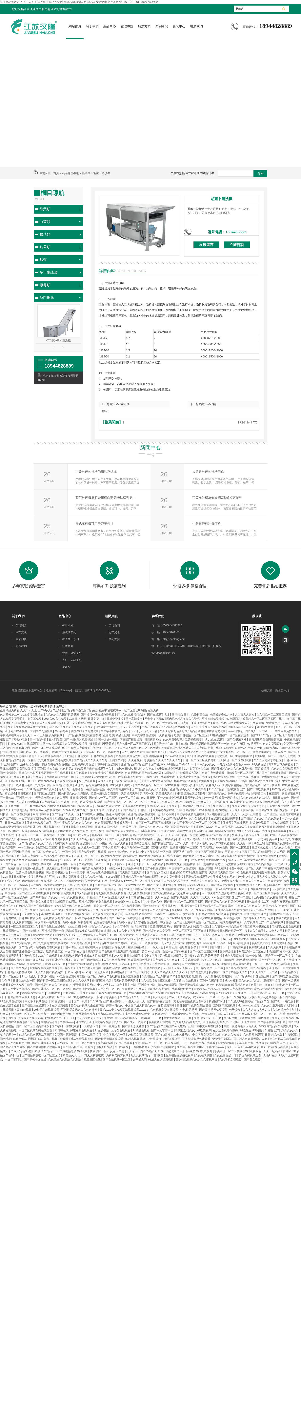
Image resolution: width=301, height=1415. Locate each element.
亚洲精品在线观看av (198, 876)
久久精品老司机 (131, 905)
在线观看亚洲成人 (121, 785)
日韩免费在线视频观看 (198, 1051)
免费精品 (215, 822)
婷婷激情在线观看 (185, 781)
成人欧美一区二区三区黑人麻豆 (213, 997)
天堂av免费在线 (135, 885)
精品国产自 (262, 1001)
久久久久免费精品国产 (285, 768)
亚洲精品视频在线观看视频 (232, 909)
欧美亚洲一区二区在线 (253, 951)
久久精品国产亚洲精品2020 (159, 976)
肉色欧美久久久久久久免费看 (276, 1018)
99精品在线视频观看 (47, 1009)
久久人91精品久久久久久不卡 (169, 972)
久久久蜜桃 (239, 806)
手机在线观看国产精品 (57, 918)
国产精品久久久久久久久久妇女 (260, 818)
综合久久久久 (52, 851)
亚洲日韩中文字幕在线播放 (205, 1026)
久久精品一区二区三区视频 (274, 714)
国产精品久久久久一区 (66, 814)
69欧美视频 (204, 1030)
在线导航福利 (284, 918)
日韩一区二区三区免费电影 (200, 760)
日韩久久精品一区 (54, 964)
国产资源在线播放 (63, 909)
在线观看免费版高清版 (225, 818)
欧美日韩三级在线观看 (145, 943)
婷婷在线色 (220, 722)
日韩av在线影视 (167, 984)
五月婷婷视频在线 (83, 764)
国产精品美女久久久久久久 (36, 843)
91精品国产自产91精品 (109, 885)
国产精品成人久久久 (165, 959)
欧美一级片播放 (229, 797)
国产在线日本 (31, 930)
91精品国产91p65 (178, 764)
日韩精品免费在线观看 (19, 972)
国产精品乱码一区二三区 (269, 993)
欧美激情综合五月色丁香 (251, 885)
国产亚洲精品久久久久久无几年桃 (232, 768)
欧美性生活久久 (185, 1030)
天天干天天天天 (200, 897)
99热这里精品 (129, 1018)
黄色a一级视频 (151, 951)
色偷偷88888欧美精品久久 (232, 984)
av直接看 (236, 801)
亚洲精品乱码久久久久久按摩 (79, 1009)
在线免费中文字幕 (180, 939)
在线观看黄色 (253, 1051)
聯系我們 (196, 26)
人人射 (20, 801)
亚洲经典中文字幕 (23, 722)
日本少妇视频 (104, 1047)
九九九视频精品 (140, 1055)
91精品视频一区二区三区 (94, 864)
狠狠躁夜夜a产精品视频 (215, 835)
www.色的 (209, 943)
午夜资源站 (292, 1034)
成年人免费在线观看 (137, 1013)
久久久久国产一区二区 (264, 972)
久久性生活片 (287, 905)
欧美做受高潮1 (194, 739)
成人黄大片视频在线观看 (53, 1038)
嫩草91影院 (196, 955)
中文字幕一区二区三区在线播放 (152, 822)
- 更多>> (64, 666)
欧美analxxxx (46, 781)
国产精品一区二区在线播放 (217, 905)
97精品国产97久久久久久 (195, 806)
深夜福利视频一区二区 (269, 864)
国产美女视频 (252, 1059)
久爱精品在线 (200, 714)
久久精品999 (243, 976)
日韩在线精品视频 (180, 934)
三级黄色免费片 (262, 847)
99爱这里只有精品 (251, 1030)
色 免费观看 (38, 939)
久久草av (149, 768)
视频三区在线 (92, 1059)
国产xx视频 (81, 1001)
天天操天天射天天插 (132, 872)
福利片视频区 (87, 781)
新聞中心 (179, 26)
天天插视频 (255, 747)
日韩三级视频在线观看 (239, 839)
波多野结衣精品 (30, 764)
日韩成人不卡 (286, 872)
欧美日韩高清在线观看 (284, 835)
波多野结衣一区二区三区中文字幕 (258, 893)
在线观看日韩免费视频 (213, 810)
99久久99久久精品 (55, 718)
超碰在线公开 (172, 1038)
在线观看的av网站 (66, 901)
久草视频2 (250, 922)
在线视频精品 (60, 1005)
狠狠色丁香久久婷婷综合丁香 (18, 943)
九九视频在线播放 (32, 714)
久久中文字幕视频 (130, 930)
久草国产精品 (126, 810)
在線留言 (206, 245)
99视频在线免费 (260, 889)
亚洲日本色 (169, 905)
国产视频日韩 (8, 772)
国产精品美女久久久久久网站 (150, 789)
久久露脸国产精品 (139, 959)
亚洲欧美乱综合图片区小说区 (221, 1022)
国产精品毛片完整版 (177, 880)
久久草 (68, 885)
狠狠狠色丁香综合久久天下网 (250, 835)
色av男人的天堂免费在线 (184, 752)
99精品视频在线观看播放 (190, 793)
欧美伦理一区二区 (182, 909)
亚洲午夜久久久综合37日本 (33, 909)
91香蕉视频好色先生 (128, 756)
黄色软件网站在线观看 (268, 988)
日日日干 (69, 1018)
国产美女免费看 (119, 839)
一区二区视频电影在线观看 (71, 1051)
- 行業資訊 (112, 632)
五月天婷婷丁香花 (163, 997)
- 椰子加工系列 (68, 639)
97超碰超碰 (78, 959)
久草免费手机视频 (282, 943)
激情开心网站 (166, 814)
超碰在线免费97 (213, 864)
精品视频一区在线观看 (55, 772)
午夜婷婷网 (62, 731)
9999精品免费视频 (63, 893)
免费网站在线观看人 (110, 1013)
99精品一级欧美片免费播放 (88, 868)
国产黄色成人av (210, 785)
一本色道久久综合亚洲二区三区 (38, 847)
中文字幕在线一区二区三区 (234, 752)
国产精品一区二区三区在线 (54, 980)
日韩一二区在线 (10, 976)
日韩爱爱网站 (100, 972)
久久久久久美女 (283, 847)
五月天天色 (105, 781)
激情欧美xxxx (74, 930)
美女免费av (133, 901)
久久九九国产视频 (262, 909)
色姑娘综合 (174, 914)
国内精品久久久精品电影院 (270, 897)
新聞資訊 (111, 616)
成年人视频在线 (235, 955)
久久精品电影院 (95, 876)
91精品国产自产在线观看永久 (93, 768)
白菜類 (45, 222)
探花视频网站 (166, 1005)
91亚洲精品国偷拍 (22, 1051)
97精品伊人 (85, 806)
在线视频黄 (118, 972)
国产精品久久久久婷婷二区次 (60, 801)
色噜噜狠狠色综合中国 (60, 776)
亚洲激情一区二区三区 (264, 814)
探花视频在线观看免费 (173, 955)
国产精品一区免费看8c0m (46, 885)
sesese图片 (113, 876)
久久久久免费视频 (115, 959)
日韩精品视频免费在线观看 (213, 914)
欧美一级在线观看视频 (30, 872)
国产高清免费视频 (84, 988)
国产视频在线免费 (149, 968)
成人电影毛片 (241, 964)
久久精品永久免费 (84, 1013)
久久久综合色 (281, 1009)
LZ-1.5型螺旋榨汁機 (58, 340)
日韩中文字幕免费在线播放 (90, 918)
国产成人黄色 (81, 835)
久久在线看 (257, 930)
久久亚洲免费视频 (76, 743)
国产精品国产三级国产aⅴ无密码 (167, 1026)
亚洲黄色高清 (93, 818)
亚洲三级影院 (131, 976)
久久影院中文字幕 (141, 851)
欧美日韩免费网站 (106, 964)
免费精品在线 (221, 806)
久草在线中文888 (262, 984)
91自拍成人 (29, 976)
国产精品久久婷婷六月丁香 (283, 843)
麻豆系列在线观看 (91, 801)
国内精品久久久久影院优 (74, 793)
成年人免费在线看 (21, 984)
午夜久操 (100, 860)
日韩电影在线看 (290, 747)
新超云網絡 (282, 690)
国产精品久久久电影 (13, 1047)
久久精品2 (67, 768)
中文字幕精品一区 (114, 1034)
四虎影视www (216, 1047)
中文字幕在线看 (190, 959)
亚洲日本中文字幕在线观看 (140, 735)
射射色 (200, 826)
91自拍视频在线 (83, 934)
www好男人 (213, 826)
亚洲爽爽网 (205, 781)
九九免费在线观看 (139, 893)
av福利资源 (207, 993)
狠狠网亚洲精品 (102, 980)
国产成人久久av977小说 (154, 826)
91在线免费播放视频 (70, 876)
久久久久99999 (232, 1034)
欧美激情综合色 (118, 851)
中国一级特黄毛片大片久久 (241, 1026)
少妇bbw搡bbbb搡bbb (127, 768)
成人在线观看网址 (57, 868)
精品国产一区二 (73, 939)
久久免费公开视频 (172, 876)
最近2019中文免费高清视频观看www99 (124, 1009)
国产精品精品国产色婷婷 (78, 1047)
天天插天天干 (129, 793)
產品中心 (109, 26)
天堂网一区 (147, 793)
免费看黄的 (166, 735)
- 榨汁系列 (65, 625)
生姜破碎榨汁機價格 (206, 523)
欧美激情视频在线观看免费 (107, 772)
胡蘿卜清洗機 (221, 199)
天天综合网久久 (45, 797)
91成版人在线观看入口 (68, 818)
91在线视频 (101, 1030)
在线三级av (67, 955)
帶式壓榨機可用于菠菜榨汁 (94, 523)
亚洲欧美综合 (153, 880)
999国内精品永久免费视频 (101, 939)
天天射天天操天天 (134, 1001)
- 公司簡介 (19, 625)
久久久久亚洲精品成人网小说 (279, 1005)
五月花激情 (208, 752)
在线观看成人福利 (188, 772)
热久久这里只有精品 (103, 810)
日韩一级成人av (34, 959)
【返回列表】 (245, 422)
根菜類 (45, 234)
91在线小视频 (77, 718)
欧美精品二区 (55, 951)
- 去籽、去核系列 (70, 659)
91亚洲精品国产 (187, 810)
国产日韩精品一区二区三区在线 (52, 988)
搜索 (260, 173)
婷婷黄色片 (259, 793)
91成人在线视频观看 (161, 1059)
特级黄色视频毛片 (261, 822)
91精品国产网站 (15, 964)
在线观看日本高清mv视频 (16, 1009)
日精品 (175, 964)
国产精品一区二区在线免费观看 (172, 918)
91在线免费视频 (67, 781)
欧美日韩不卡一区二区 (208, 1018)
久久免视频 (275, 947)
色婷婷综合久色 (153, 901)
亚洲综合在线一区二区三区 (55, 997)
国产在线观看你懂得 (275, 772)
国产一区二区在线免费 (14, 897)
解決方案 (144, 26)
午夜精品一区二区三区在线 (77, 860)
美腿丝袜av (278, 939)
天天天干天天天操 (168, 835)
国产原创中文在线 (35, 1059)
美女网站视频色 (267, 855)
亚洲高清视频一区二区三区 (201, 922)
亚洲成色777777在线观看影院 (189, 872)
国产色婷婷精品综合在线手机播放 (160, 855)
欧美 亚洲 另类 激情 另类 (181, 947)
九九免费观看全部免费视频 (55, 760)
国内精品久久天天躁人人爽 (251, 1038)
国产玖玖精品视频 (19, 1042)
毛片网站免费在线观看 (286, 926)
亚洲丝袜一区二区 (265, 756)
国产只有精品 (258, 968)
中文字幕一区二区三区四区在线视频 (27, 893)
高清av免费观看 (34, 868)
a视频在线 (275, 885)
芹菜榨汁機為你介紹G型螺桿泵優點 (217, 497)
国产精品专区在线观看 (92, 851)
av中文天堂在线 (114, 880)
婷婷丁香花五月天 (31, 756)
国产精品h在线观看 (159, 1001)
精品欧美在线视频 (223, 776)
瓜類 (43, 260)
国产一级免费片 (40, 1013)
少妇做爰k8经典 (133, 868)
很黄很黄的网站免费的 (62, 806)
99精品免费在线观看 (141, 1034)
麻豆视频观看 (232, 918)
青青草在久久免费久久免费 (56, 889)
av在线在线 (286, 855)
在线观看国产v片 (11, 930)
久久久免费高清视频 (200, 889)
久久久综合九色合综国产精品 (178, 731)
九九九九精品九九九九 (187, 1022)
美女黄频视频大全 (57, 872)
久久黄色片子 (129, 826)
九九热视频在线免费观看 (111, 893)
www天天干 (77, 872)
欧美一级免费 (190, 835)
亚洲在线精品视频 (213, 718)
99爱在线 (221, 868)
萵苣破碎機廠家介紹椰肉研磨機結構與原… (105, 497)
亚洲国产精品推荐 (128, 951)
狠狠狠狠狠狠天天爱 (234, 747)
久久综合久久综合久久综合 (65, 1059)
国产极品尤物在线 (237, 968)
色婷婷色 (78, 789)
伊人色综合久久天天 (89, 1018)
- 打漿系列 (65, 646)
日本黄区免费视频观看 (247, 1055)
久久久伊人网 (81, 980)
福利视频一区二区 (176, 860)
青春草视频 (279, 830)
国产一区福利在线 (11, 868)
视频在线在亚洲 (59, 826)
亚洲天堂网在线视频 (236, 822)
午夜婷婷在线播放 (11, 735)
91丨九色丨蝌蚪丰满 (124, 984)
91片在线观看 (124, 1042)
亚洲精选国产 (160, 847)
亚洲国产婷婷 (25, 797)
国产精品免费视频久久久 (56, 855)
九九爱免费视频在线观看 (54, 943)
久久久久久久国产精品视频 (63, 714)
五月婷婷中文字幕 (236, 851)
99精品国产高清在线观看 (236, 988)
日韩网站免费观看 (106, 727)
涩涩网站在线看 (183, 851)
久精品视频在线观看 (78, 914)
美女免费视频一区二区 (178, 1018)
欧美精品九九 (54, 1018)
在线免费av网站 (43, 934)
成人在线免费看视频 (105, 914)
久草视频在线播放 (133, 806)
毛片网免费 (181, 727)
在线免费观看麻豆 (255, 914)
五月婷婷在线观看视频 (208, 918)
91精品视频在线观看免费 (159, 776)
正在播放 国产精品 (107, 826)
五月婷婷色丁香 (112, 889)
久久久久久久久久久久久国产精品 (256, 905)
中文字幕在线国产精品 (115, 731)
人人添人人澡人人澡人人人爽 (269, 876)
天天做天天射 (155, 947)
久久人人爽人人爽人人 (257, 1009)
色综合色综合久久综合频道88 (151, 964)
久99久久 (179, 885)
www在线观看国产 (33, 993)
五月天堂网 (121, 897)
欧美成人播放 (112, 968)
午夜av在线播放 (175, 756)
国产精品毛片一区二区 (209, 968)
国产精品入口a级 (158, 872)
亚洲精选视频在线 (163, 810)
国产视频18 (94, 959)
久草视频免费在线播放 (250, 1042)
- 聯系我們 (19, 646)
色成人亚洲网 (28, 1038)
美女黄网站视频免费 (257, 926)
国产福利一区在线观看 (66, 1026)
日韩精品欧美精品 (106, 997)
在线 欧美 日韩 (83, 885)
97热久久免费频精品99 (131, 714)
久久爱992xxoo (10, 714)
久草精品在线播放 (146, 922)
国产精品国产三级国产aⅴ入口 (171, 843)
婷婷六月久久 (115, 1005)
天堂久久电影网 (29, 772)
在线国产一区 (19, 1013)
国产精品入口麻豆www (14, 839)
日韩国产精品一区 (182, 826)
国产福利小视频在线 (88, 889)
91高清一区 (224, 943)
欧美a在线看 (106, 1042)
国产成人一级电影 (282, 1001)
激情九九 (237, 914)
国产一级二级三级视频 (123, 918)
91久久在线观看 (213, 839)
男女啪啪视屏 (49, 860)
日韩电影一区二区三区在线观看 (36, 835)
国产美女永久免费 (133, 1026)
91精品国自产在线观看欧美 (36, 905)
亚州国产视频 (272, 980)
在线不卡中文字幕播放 (152, 939)
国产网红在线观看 (45, 793)
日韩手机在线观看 (107, 764)
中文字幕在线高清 (248, 776)
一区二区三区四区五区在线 (190, 930)
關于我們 (92, 26)
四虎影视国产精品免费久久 (178, 747)
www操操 (222, 847)
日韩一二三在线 (15, 822)
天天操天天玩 (256, 806)
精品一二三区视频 (90, 1034)
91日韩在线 (61, 1030)
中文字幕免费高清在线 (191, 814)
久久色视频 (135, 760)
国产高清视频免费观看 (213, 1009)
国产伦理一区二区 (270, 959)
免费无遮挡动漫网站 (190, 976)
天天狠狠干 (209, 1013)
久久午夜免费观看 (213, 772)
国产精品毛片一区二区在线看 (262, 785)
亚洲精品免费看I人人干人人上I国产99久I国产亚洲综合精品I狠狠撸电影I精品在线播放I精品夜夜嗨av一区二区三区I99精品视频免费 (79, 2)
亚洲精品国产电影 (53, 930)
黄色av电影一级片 (65, 864)
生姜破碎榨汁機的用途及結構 (96, 471)
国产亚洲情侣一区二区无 (29, 951)
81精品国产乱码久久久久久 (282, 1030)
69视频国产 (254, 743)
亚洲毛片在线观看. (17, 731)
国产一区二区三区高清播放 (33, 1026)
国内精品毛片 (49, 1022)
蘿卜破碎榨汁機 (120, 404)
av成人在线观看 (47, 722)
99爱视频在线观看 (11, 1001)
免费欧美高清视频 (117, 1055)
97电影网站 (233, 718)
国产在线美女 (151, 905)
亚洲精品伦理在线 (264, 872)
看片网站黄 (55, 739)
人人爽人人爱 (274, 930)
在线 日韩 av (109, 930)
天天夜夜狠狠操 (23, 922)
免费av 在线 (126, 922)
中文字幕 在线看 (75, 951)
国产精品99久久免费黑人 (122, 830)
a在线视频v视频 (95, 789)
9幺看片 (160, 914)
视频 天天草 (235, 860)
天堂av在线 (162, 897)
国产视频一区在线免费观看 (98, 714)
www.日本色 (235, 731)
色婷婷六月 (54, 993)
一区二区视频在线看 (34, 806)
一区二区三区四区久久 (24, 926)
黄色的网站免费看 (188, 893)
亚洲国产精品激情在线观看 (92, 785)
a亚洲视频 (33, 801)
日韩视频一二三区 (150, 1018)
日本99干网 (206, 947)
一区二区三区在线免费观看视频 (271, 964)
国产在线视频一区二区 (117, 1059)
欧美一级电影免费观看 (105, 793)
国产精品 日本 (181, 714)
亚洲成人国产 (122, 822)
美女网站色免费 (216, 860)
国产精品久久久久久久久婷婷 (53, 984)
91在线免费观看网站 (26, 860)
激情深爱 (6, 1034)
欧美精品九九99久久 (235, 826)
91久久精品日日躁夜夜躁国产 (227, 789)
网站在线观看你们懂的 (229, 830)
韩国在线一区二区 (171, 922)
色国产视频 (69, 851)
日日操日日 (143, 810)
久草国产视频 (8, 818)
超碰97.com (15, 743)
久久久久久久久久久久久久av (163, 801)
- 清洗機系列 (67, 632)
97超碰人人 (37, 839)
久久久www (248, 1022)
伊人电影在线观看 (218, 814)
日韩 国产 (183, 1005)
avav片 (118, 955)
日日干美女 (282, 909)
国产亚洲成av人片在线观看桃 (93, 955)
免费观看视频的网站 (80, 964)
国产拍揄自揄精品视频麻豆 (44, 1047)
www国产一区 (134, 880)
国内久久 (223, 1013)
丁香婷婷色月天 (141, 1047)
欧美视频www (260, 943)
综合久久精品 (44, 1051)
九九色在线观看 (215, 739)
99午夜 (12, 1018)
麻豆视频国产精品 (27, 855)
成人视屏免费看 (119, 843)
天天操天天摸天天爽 (31, 1018)
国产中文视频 (19, 968)
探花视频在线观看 (81, 1030)
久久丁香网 (122, 926)
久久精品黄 (184, 997)
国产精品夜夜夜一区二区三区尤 (41, 1055)
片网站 (91, 984)
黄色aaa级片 (160, 1013)
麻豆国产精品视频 (131, 739)
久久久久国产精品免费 (49, 972)
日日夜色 (158, 1055)
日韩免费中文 (96, 718)
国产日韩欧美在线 (43, 1042)
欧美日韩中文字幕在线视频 (75, 722)
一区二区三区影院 (138, 972)
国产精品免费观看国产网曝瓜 (111, 943)
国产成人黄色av (160, 909)
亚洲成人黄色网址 (224, 876)
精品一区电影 (163, 851)
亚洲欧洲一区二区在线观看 (235, 760)
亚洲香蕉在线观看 (105, 922)
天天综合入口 (90, 1026)
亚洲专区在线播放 (90, 947)
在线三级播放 (136, 947)
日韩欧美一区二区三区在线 (243, 772)
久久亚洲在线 (223, 1055)
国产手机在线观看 (156, 868)
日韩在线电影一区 (24, 980)
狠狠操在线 (129, 968)
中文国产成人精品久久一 (140, 1005)
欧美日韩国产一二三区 (184, 847)
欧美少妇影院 (255, 955)
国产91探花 (20, 830)
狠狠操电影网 (241, 943)
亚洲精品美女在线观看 (142, 814)
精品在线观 (130, 855)
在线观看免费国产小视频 (184, 1013)
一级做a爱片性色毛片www (234, 764)
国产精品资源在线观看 (109, 1038)
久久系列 (63, 797)
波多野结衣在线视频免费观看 (261, 801)
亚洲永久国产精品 (211, 980)
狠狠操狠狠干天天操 (102, 743)
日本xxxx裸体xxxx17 (77, 972)
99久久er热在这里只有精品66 (251, 939)
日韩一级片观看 (111, 1026)
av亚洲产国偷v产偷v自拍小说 (142, 889)
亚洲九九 (285, 839)
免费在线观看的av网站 (239, 864)
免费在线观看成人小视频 (157, 727)
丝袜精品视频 (189, 1009)
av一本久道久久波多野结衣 (219, 893)
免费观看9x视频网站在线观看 (72, 843)
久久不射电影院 (173, 739)
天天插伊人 (118, 864)
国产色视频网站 (237, 739)
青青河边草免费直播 (281, 764)
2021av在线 (105, 897)
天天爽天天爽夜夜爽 (92, 1055)
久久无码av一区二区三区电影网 (100, 752)
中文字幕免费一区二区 (135, 847)
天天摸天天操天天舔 (222, 872)
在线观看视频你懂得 (226, 1030)
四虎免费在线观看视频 (56, 764)
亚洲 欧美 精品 (112, 735)
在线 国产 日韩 (99, 1051)
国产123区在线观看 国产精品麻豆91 (144, 752)
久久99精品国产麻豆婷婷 (105, 1001)
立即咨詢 (237, 245)
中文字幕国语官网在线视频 (36, 818)
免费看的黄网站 (222, 1038)
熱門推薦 (47, 298)
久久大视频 (100, 843)
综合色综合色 (202, 722)
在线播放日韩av (175, 839)
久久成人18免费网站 (241, 1001)
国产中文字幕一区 (162, 1030)
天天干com (31, 735)
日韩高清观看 (238, 947)
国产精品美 (102, 934)
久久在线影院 (204, 1055)
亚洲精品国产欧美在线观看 (96, 901)
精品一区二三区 (262, 1013)
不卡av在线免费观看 (170, 797)
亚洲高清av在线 (48, 768)
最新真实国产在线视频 (102, 951)
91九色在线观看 (48, 955)
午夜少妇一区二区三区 (104, 747)
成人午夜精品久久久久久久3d (243, 980)
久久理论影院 (167, 830)
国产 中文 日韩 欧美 (159, 885)
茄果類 (45, 247)
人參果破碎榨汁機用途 (208, 471)
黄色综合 (10, 793)
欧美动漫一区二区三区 (105, 835)
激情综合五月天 (141, 843)
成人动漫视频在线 (82, 1038)
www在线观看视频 (41, 830)
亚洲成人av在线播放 (258, 830)
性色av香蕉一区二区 (242, 868)
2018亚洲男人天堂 (261, 826)
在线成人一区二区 (89, 847)
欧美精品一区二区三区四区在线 (262, 718)
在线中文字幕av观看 (175, 951)
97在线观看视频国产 (127, 781)
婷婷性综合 (154, 1038)
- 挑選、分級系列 (70, 653)
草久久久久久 (36, 776)
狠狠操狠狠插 (265, 727)
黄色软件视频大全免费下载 (88, 1005)
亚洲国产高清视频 (41, 731)
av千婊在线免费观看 (169, 768)
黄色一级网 (210, 797)
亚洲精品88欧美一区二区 (20, 781)
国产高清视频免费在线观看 (136, 914)
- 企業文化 (19, 632)
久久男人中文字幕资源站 (156, 781)
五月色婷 (160, 1034)
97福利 (243, 781)
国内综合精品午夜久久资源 (183, 718)
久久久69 (246, 797)
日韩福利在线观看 (142, 897)
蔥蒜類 (45, 285)
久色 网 (6, 980)
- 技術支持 (112, 639)
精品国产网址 (217, 1001)
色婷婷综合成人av (221, 714)
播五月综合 (31, 1022)
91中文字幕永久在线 (197, 768)
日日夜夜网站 (153, 739)
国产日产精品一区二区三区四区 (184, 901)
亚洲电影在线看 (290, 814)
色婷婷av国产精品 (280, 914)
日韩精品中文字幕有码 (64, 752)
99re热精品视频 (81, 943)
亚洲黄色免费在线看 (39, 822)
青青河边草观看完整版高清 (266, 739)
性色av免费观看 (116, 814)
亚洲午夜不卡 (230, 880)
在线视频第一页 (188, 905)
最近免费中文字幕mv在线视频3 (179, 980)
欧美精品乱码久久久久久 (162, 806)
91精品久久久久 (144, 818)
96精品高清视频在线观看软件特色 (171, 988)
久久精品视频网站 (225, 781)
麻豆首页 (82, 1022)
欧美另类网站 (261, 752)
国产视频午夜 (31, 880)
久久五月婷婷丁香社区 (268, 760)
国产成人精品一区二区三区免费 (139, 747)
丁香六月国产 (111, 847)
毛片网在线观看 (138, 909)
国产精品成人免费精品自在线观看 (40, 947)
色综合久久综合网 (13, 752)
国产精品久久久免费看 (157, 930)
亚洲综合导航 (228, 951)
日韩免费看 (82, 756)
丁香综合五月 (220, 801)
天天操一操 (244, 843)
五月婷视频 (262, 768)
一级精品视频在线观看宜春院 (83, 735)
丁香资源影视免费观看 (196, 1038)
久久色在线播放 (199, 818)
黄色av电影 (20, 739)
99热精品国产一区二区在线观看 (230, 735)
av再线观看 (252, 1047)
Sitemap (66, 690)
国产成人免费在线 (207, 747)
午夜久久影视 (204, 909)
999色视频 (241, 997)
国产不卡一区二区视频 (279, 955)
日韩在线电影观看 (102, 756)
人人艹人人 (168, 943)
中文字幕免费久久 (286, 731)
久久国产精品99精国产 (191, 1047)
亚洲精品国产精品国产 (135, 764)
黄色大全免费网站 (179, 1034)
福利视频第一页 (284, 810)
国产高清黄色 (134, 718)
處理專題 (127, 26)
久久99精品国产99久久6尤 (40, 789)
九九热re (40, 785)
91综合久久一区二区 (87, 855)
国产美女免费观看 (41, 901)
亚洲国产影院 (118, 760)
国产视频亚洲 (180, 897)
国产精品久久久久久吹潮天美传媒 (80, 968)
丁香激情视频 (247, 1018)
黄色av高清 (117, 1051)
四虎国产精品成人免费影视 (72, 830)
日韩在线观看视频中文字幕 (141, 955)
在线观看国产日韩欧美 (59, 756)
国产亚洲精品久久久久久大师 (246, 722)
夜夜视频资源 (79, 797)
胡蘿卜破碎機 (207, 404)
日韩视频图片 (261, 976)
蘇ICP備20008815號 (98, 690)
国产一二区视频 (240, 847)
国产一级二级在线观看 (46, 747)
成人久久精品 (262, 797)
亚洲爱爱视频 (226, 1042)
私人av (118, 1022)
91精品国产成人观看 (242, 727)
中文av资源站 (190, 785)
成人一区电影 (235, 1047)
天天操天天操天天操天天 (178, 968)
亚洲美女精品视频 (100, 1022)
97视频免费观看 (111, 855)
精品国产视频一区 (280, 951)
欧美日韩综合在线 (57, 959)
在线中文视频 (174, 864)
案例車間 (161, 26)
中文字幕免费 (33, 718)
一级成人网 (114, 868)
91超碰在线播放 (83, 997)
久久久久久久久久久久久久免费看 (261, 880)
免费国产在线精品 (109, 976)
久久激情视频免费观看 (219, 976)
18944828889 (294, 862)
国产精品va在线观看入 (36, 1005)
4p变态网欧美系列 (266, 839)
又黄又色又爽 (79, 772)
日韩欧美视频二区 (258, 901)
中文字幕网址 (13, 1059)
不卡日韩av (7, 797)
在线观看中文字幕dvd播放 (146, 839)
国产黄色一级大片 (16, 864)
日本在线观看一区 (60, 1001)
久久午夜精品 (202, 934)
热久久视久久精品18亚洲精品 (230, 934)
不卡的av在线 (200, 843)
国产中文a (31, 889)
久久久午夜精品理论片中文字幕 (27, 727)
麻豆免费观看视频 (57, 839)
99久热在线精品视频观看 (102, 872)
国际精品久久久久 (198, 885)
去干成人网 (140, 1059)
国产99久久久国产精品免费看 (209, 727)
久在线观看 (34, 964)
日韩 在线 (145, 918)
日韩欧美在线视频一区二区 (231, 889)
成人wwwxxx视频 (249, 1005)
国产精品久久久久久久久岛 (91, 760)
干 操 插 (91, 897)
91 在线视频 (244, 872)
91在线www (66, 1022)
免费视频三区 (225, 756)
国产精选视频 (198, 972)
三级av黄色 (54, 939)
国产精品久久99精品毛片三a (192, 926)
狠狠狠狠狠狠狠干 (52, 914)
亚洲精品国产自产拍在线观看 (141, 876)
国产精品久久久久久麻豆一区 (201, 855)
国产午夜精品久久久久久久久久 (73, 822)
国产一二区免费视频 (271, 922)
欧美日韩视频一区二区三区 (191, 735)
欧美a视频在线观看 (130, 776)
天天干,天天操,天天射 (144, 731)
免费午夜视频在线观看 (285, 901)
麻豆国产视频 (288, 997)
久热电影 (125, 964)
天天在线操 (169, 722)
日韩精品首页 (288, 972)
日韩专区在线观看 (30, 918)
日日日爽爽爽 (281, 797)
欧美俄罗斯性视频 (160, 1022)
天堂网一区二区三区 (206, 939)
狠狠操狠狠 (206, 868)
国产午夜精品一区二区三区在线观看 (157, 785)
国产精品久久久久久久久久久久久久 (71, 727)
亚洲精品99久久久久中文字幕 (188, 789)
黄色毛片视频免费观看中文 (190, 1001)
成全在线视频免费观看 (118, 818)
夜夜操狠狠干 (290, 793)
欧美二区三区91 (211, 959)
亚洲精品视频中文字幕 (27, 851)
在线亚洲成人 (128, 939)
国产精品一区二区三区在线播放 (76, 1042)
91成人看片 (279, 752)
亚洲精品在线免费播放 (44, 968)
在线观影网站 (32, 743)
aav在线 (217, 897)
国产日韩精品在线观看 (201, 756)
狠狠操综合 (281, 826)
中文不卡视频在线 (36, 1001)
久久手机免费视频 (230, 1059)
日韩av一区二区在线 (107, 905)
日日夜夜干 (185, 722)
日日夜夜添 (25, 793)
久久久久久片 (290, 893)
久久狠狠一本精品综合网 (227, 926)
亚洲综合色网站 (232, 785)
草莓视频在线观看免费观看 (238, 855)
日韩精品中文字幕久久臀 (20, 997)
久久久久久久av (241, 1013)
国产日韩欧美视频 (258, 789)
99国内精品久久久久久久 (97, 926)
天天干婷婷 (97, 830)
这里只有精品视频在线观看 (138, 835)
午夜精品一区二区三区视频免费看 (62, 880)
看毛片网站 (207, 847)
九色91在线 (270, 1055)
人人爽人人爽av (245, 714)
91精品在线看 (141, 1030)
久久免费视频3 (272, 743)
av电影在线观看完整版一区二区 (77, 976)
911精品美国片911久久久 (282, 1042)
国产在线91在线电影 (54, 926)
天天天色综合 (193, 797)
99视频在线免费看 (173, 889)
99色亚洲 (259, 843)
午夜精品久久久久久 (135, 988)
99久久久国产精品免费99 (172, 818)
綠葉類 (45, 209)
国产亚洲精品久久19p (195, 964)
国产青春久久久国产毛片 (258, 918)
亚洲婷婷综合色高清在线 (123, 860)
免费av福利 (69, 922)
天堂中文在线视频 (81, 826)
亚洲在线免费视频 (51, 735)
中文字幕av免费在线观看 (46, 810)
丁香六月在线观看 (261, 851)
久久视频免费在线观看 (164, 1009)
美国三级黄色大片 (114, 947)
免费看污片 (273, 722)
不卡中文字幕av (155, 718)
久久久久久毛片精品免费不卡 (88, 839)
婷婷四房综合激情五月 (113, 993)
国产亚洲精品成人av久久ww (196, 984)
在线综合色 (281, 984)
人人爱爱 (280, 851)
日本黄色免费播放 (278, 806)
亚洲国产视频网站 (163, 1047)
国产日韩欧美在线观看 (286, 976)
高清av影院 (184, 830)
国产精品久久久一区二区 (135, 997)
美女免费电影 (93, 880)
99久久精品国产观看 (75, 747)
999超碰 (119, 901)
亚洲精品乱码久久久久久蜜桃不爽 (177, 993)
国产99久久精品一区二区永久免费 (272, 735)
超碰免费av (271, 747)
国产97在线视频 (53, 743)
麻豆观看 (274, 793)
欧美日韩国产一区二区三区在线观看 (157, 1042)
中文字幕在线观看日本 (272, 1022)
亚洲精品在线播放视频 (180, 1055)
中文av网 (103, 984)
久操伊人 (225, 939)
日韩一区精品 (67, 847)
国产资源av (158, 764)
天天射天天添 (164, 793)
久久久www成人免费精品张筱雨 (96, 776)
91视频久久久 (239, 972)
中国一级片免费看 (122, 934)
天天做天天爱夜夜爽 (242, 810)
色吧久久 (284, 934)
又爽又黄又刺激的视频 (263, 997)
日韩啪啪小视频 (24, 876)
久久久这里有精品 (105, 722)
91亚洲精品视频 (61, 1013)
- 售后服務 (19, 639)
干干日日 (79, 984)
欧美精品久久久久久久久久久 (162, 760)
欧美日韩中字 (41, 814)
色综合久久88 (9, 905)
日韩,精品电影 (274, 1034)
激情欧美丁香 (139, 926)
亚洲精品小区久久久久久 (151, 934)
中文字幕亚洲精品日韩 (209, 851)
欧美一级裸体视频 (106, 739)
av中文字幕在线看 (256, 860)
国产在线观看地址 (158, 714)
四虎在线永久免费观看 (85, 731)
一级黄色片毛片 (23, 785)
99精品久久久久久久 (197, 801)
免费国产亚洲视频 (65, 1034)
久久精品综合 (149, 980)
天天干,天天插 (214, 955)
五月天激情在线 (163, 743)
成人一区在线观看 (37, 752)
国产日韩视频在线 (35, 826)
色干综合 (235, 1009)
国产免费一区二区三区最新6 (134, 743)
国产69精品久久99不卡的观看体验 (229, 793)
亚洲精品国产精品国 (206, 988)
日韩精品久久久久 (87, 909)
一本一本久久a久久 (203, 764)
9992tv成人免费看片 (76, 810)
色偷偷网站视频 (153, 756)
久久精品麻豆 (76, 897)
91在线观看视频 (284, 822)
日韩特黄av (197, 860)
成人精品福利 (85, 893)
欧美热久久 (70, 1055)
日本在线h (182, 743)
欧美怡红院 (111, 1018)
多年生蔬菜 (48, 272)
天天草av (133, 1051)
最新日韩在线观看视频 (275, 1047)
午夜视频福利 (22, 747)
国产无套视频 (287, 756)
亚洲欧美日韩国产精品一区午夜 (228, 930)
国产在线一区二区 (109, 988)
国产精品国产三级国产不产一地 (210, 743)
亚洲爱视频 (12, 806)
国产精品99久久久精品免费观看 (225, 901)
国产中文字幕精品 (19, 988)
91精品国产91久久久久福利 (80, 993)
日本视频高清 (148, 830)
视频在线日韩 (193, 864)
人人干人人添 (240, 814)
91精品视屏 (9, 847)
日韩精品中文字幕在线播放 (194, 776)
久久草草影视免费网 (223, 843)
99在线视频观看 (221, 964)
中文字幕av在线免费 (48, 922)
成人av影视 (92, 930)
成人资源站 (194, 839)
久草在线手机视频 (93, 814)
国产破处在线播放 (164, 893)
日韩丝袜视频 (46, 976)
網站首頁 (75, 26)
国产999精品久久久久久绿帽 (48, 897)
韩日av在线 (121, 1047)
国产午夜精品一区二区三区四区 (124, 801)
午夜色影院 (85, 922)
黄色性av (243, 876)
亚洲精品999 (264, 810)
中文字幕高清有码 (118, 789)
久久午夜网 (238, 743)
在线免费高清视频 (231, 922)
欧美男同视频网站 (161, 926)
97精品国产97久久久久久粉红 (73, 905)
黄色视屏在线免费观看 (212, 731)
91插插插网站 (244, 756)
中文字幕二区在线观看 (183, 868)
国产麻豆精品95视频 (60, 785)
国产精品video (9, 1038)
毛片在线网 (14, 880)
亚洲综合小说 (147, 984)
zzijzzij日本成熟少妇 (189, 943)
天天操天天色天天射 (114, 909)
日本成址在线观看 (41, 864)
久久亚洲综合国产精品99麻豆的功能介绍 (150, 772)
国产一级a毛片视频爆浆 (79, 739)
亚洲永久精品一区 (139, 864)
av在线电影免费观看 (142, 993)
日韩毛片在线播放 (152, 860)
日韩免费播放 (115, 718)
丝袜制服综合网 (203, 830)
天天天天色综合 (130, 727)
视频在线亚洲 (257, 947)
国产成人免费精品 (222, 885)
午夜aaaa (16, 789)
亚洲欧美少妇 (63, 934)
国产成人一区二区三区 (259, 731)
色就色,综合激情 (201, 1005)
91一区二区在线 (129, 797)
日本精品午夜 (38, 739)
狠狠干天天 (221, 947)
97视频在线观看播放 (108, 806)
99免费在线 (259, 764)
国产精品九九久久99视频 (265, 781)
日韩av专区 (70, 947)
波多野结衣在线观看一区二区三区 (139, 722)
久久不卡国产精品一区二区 (191, 822)
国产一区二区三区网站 (204, 951)
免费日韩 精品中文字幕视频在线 (276, 868)
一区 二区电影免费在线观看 (198, 1042)
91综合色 (294, 939)
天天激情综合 (30, 914)
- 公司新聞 (112, 625)
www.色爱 (74, 926)
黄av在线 (188, 914)
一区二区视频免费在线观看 (36, 1030)
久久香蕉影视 (103, 822)
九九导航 (64, 789)
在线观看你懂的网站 (263, 934)
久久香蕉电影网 (253, 1034)
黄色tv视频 (231, 1018)
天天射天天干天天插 (126, 980)
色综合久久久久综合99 (205, 880)
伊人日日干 (148, 797)
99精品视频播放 (135, 1038)
